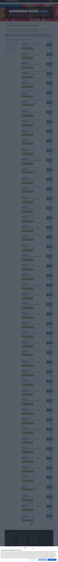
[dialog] (29, 554)
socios (8, 551)
